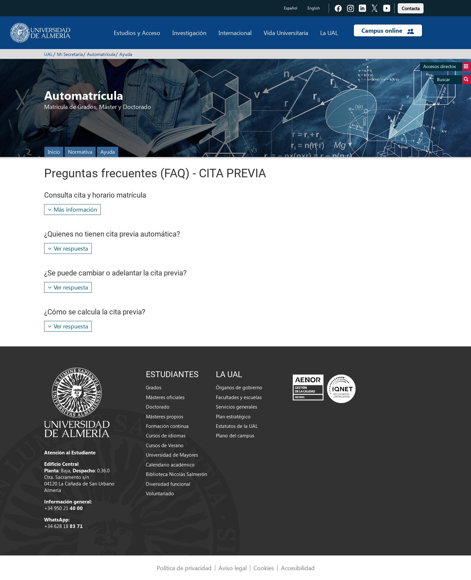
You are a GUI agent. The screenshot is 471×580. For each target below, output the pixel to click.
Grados (153, 387)
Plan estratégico (233, 416)
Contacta (411, 8)
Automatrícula (101, 54)
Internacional (235, 32)
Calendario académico (170, 464)
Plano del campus (235, 435)
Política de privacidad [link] (184, 568)
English (313, 8)
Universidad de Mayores (172, 454)
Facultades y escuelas (239, 397)
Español (290, 8)
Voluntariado (160, 493)
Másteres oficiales (165, 397)
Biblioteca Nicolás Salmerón (176, 474)
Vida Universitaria (286, 32)
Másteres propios (164, 416)
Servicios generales (236, 406)
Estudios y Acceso (137, 32)
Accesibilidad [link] (298, 568)
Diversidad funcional (168, 484)
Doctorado (157, 406)
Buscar (454, 79)
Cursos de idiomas (165, 435)
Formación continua (167, 426)
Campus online (387, 30)
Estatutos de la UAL (237, 426)
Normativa (80, 151)
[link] (411, 7)
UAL (48, 54)
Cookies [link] (263, 568)
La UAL (329, 32)
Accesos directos (447, 66)
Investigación (189, 32)
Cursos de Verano (164, 445)
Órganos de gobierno (239, 387)
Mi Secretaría (70, 54)
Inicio (54, 151)
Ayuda (125, 54)
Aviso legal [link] (232, 568)
